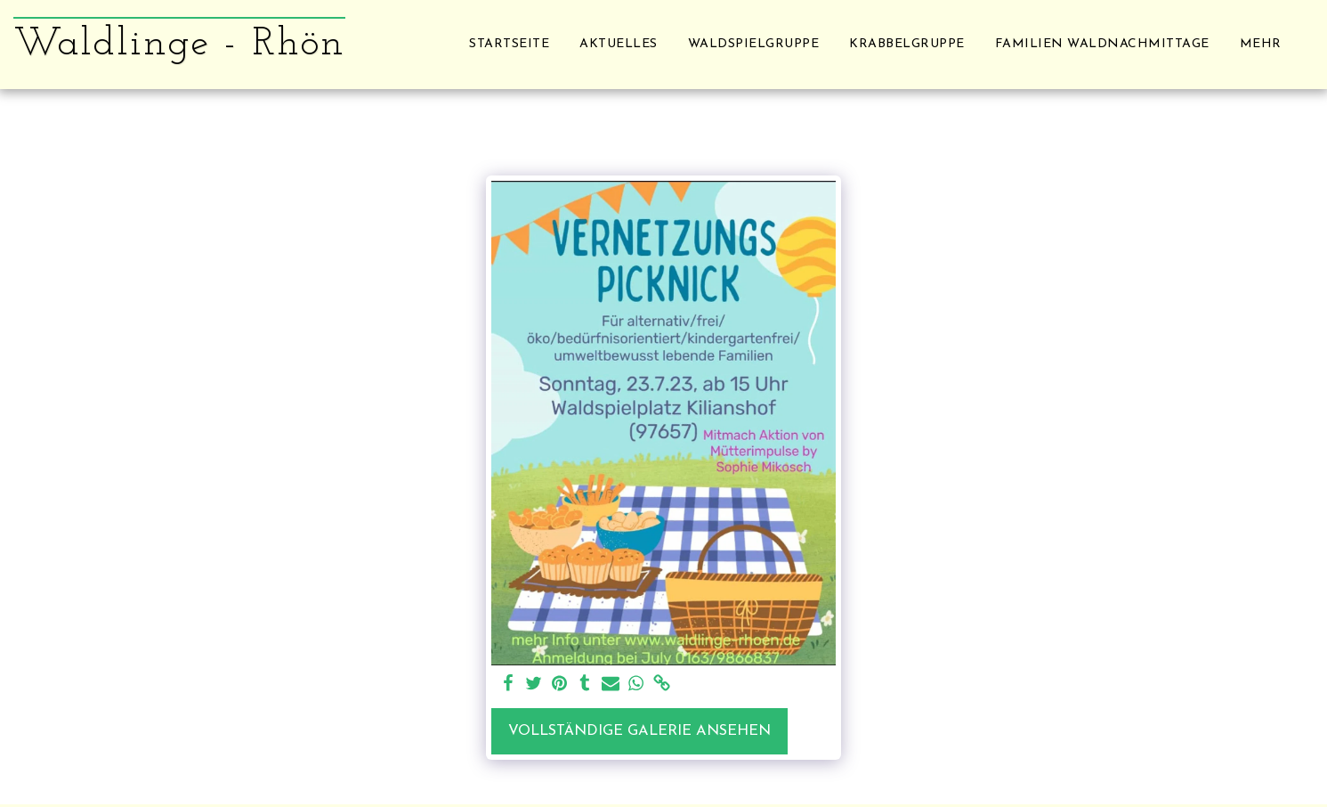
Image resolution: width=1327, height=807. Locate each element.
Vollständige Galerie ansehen (639, 731)
